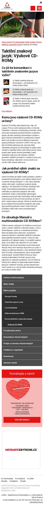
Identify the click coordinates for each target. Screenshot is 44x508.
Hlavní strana (6, 42)
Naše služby (9, 284)
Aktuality (4, 481)
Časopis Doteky (11, 296)
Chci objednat (7, 111)
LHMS (13, 490)
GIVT (18, 409)
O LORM (30, 479)
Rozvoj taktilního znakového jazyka (18, 319)
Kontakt (23, 481)
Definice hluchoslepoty (14, 277)
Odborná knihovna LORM (14, 313)
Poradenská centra (12, 330)
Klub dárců (25, 409)
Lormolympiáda (11, 308)
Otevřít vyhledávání (33, 8)
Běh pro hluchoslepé (22, 412)
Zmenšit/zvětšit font (41, 2)
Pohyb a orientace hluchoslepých (18, 343)
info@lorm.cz (13, 500)
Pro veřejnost (20, 479)
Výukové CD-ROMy (15, 325)
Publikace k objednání (13, 350)
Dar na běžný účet (28, 403)
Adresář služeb (10, 363)
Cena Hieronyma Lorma (14, 302)
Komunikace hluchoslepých (16, 337)
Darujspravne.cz (28, 407)
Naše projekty (30, 42)
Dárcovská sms (16, 403)
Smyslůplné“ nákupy (22, 405)
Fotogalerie (14, 481)
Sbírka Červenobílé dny (22, 413)
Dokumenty (9, 356)
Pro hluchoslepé (18, 42)
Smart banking (16, 407)
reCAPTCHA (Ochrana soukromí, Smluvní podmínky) (20, 485)
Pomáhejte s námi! (22, 373)
